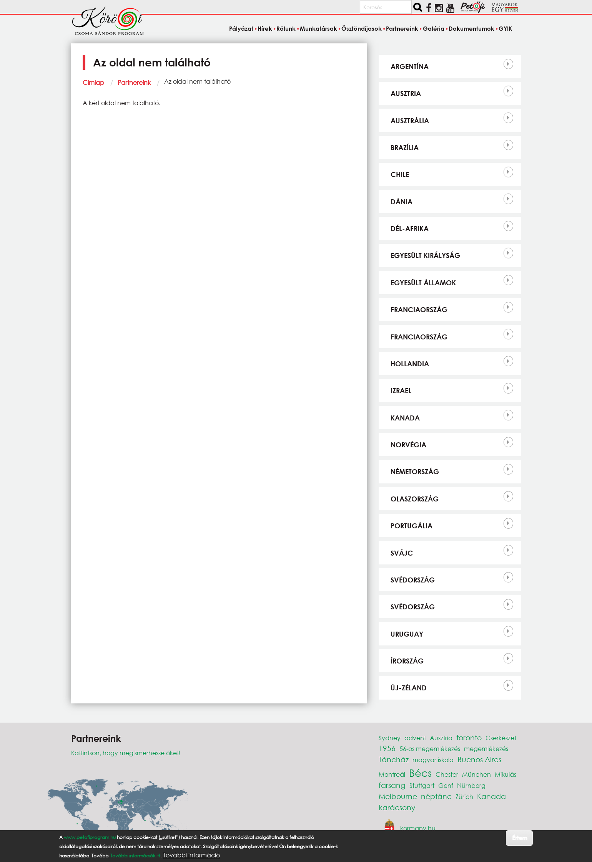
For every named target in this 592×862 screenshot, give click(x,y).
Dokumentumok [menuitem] (471, 28)
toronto (469, 737)
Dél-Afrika (410, 228)
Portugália (411, 525)
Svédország (413, 580)
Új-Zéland (409, 687)
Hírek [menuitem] (265, 28)
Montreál (392, 774)
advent (415, 738)
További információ (191, 855)
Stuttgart (421, 785)
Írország (407, 661)
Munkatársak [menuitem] (318, 28)
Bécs (420, 772)
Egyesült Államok (423, 282)
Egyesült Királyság (425, 255)
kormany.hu (418, 828)
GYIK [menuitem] (505, 28)
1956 (387, 748)
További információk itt (135, 855)
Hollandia (410, 363)
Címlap (93, 82)
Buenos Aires (479, 759)
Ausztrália (410, 120)
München (476, 774)
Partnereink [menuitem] (402, 28)
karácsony (397, 807)
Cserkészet (501, 738)
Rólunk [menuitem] (286, 28)
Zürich (464, 797)
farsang (392, 785)
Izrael (401, 390)
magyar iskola (433, 760)
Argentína (410, 66)
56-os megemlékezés (429, 749)
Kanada (405, 418)
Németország (415, 471)
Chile (400, 174)
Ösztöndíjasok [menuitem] (361, 28)
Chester (447, 774)
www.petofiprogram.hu (90, 837)
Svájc (402, 553)
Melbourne (398, 796)
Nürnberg (471, 785)
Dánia (401, 201)
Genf (445, 785)
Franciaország (419, 309)
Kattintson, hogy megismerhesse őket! (126, 753)
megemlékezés (486, 749)
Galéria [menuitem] (433, 28)
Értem (519, 837)
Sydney (390, 738)
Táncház (394, 759)
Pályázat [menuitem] (241, 28)
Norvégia (408, 444)
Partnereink (134, 82)
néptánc (436, 796)
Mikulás (505, 774)
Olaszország (415, 499)
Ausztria (406, 93)
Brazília (405, 147)
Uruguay (407, 634)
